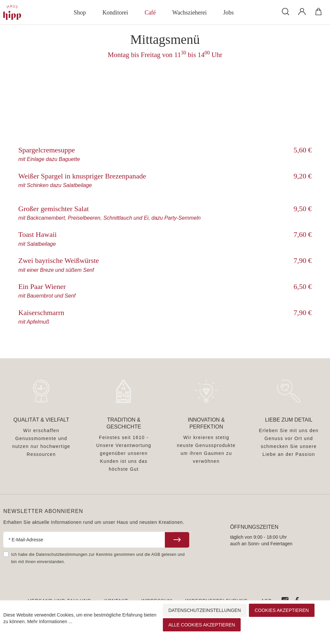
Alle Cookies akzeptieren (201, 624)
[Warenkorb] (318, 12)
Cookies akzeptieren (282, 610)
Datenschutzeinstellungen (204, 610)
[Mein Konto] (302, 12)
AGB (155, 554)
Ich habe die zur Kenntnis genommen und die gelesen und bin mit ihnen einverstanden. (98, 558)
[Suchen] (285, 11)
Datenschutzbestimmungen (61, 554)
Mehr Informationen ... (49, 621)
